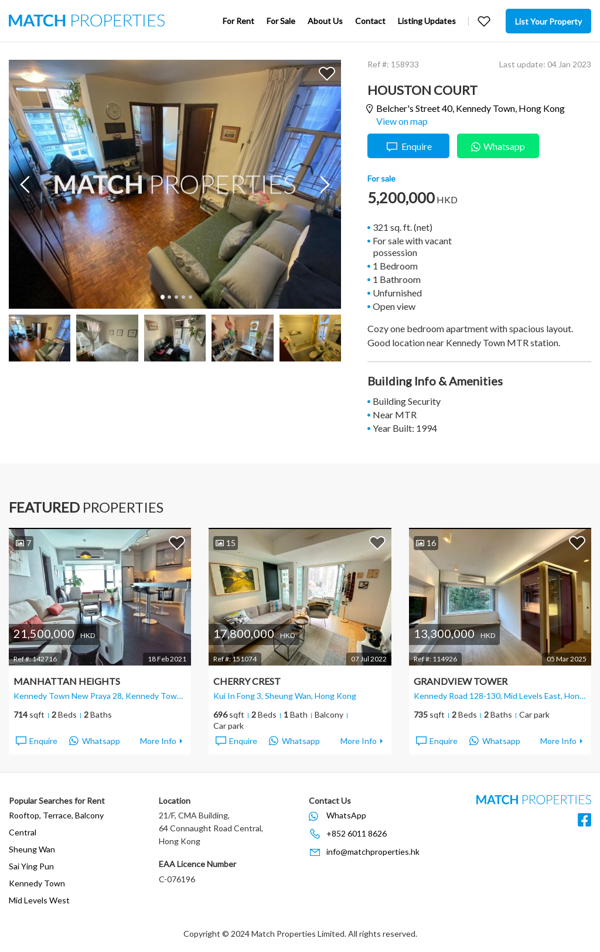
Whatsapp (498, 145)
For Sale (281, 21)
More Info (158, 741)
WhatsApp (346, 815)
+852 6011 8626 (356, 833)
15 (226, 543)
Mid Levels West (39, 900)
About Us (325, 21)
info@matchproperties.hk (373, 852)
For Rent (238, 21)
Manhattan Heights (66, 681)
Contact (370, 21)
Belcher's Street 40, (470, 109)
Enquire (409, 147)
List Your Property (548, 21)
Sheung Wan (32, 849)
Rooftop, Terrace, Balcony (56, 815)
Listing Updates (427, 21)
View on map (402, 121)
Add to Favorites (327, 73)
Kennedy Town (37, 883)
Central (22, 832)
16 (426, 543)
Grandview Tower (460, 681)
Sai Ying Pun (31, 866)
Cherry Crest (247, 681)
